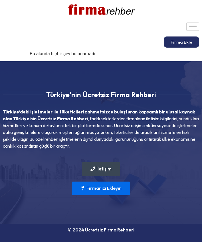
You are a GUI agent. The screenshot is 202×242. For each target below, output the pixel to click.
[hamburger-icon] (192, 27)
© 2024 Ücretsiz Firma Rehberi (101, 230)
